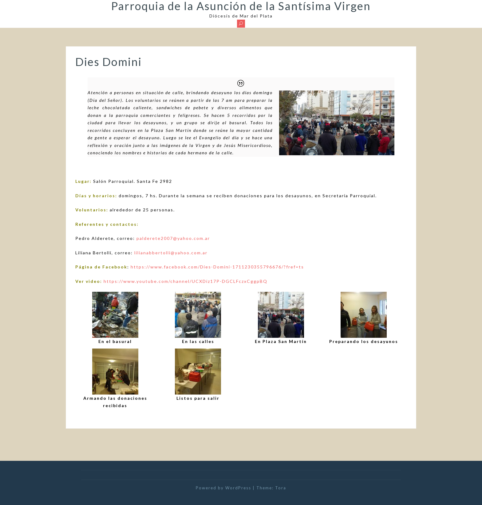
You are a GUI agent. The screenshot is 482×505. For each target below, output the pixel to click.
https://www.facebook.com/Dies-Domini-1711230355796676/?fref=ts (217, 266)
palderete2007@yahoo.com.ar (173, 238)
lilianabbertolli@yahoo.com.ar (170, 252)
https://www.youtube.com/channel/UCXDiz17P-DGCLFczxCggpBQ (185, 281)
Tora (280, 487)
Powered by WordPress (223, 487)
